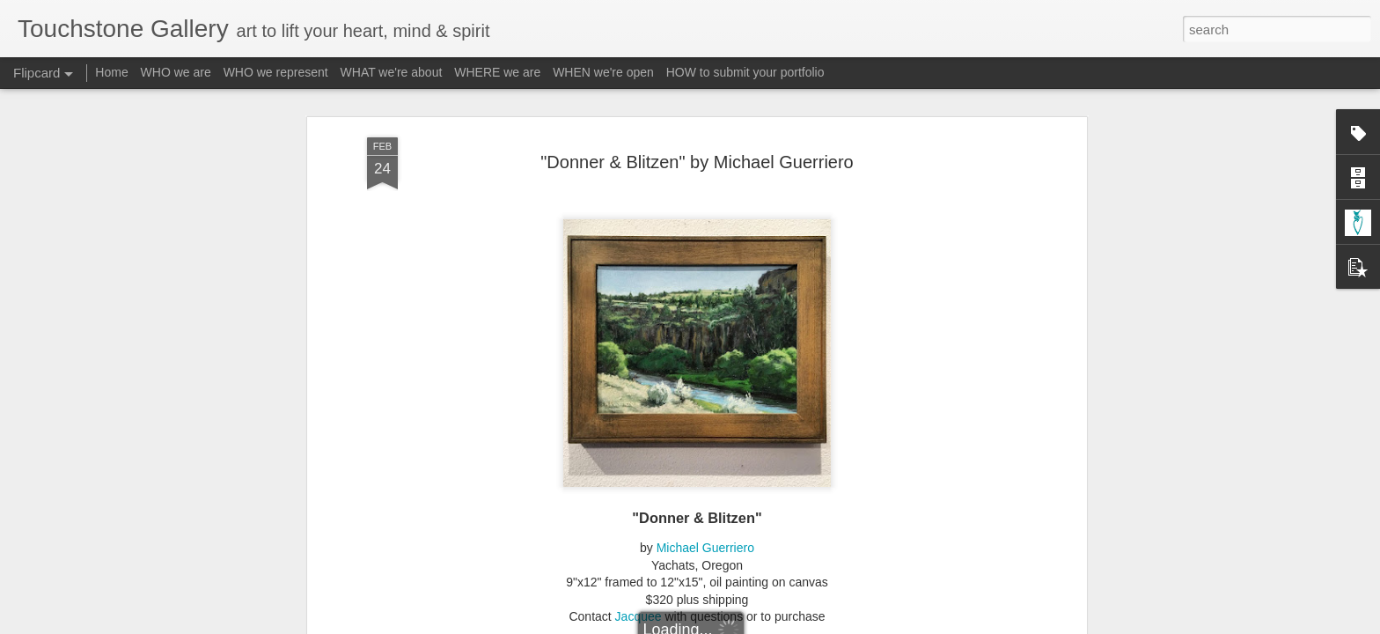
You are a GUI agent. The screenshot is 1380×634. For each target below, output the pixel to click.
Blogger (745, 624)
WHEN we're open (603, 72)
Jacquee (638, 483)
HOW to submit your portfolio (745, 72)
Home (111, 72)
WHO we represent (276, 72)
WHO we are (176, 72)
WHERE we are (497, 72)
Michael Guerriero (705, 415)
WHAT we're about (392, 72)
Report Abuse (796, 624)
